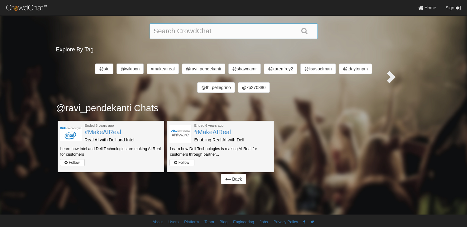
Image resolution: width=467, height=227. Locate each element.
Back (233, 179)
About (158, 222)
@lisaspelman (318, 68)
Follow (71, 162)
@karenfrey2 (280, 68)
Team (209, 222)
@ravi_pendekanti (203, 68)
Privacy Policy (286, 222)
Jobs (264, 222)
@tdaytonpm (355, 68)
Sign (453, 7)
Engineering (243, 222)
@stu (104, 68)
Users (173, 222)
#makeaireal (162, 68)
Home (427, 7)
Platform (191, 222)
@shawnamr (244, 68)
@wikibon (130, 68)
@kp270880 (254, 87)
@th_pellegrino (216, 87)
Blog (223, 222)
